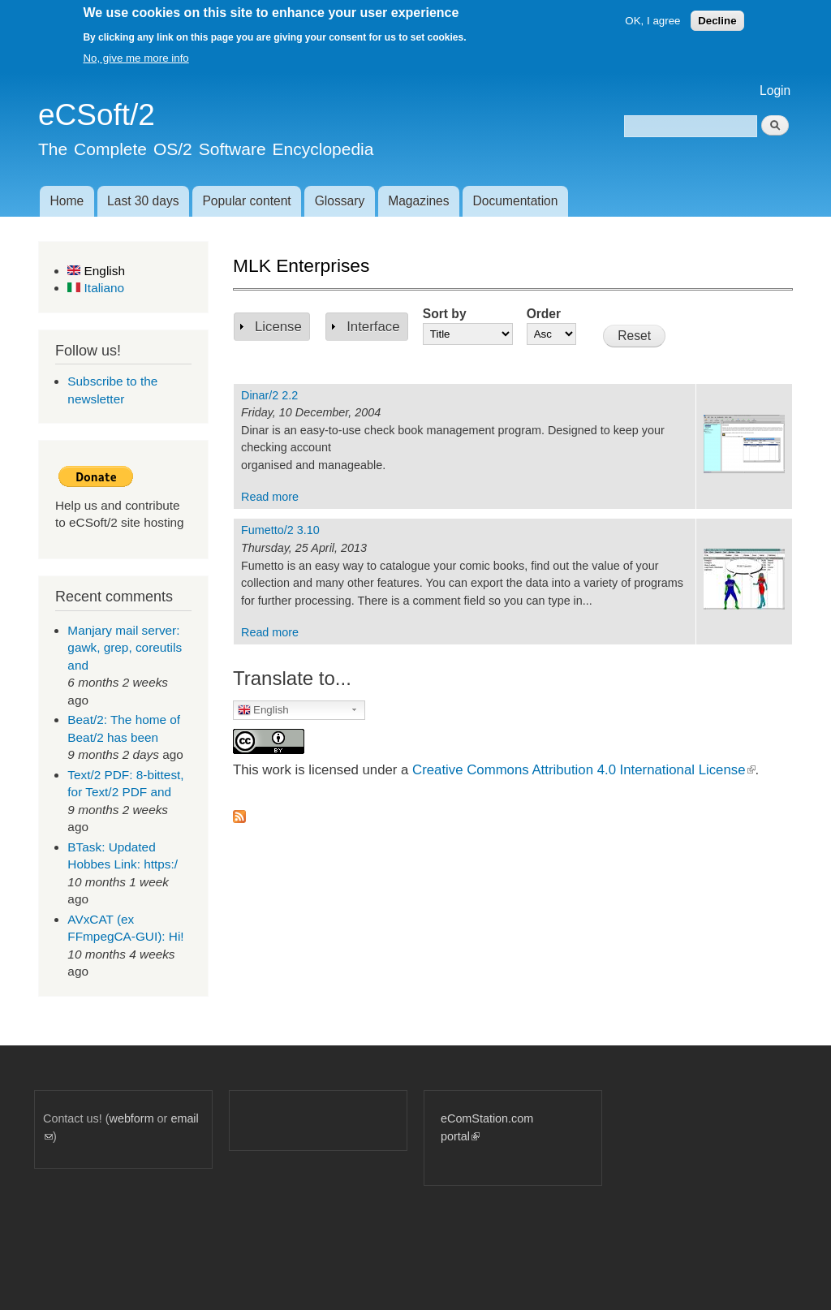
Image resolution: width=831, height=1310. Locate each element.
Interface (373, 326)
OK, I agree (652, 21)
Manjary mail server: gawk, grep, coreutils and (124, 647)
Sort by (445, 314)
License (278, 326)
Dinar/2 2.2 (269, 395)
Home (67, 201)
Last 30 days (143, 201)
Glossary (340, 201)
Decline (717, 21)
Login (775, 90)
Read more (270, 496)
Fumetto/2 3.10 (280, 530)
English (96, 271)
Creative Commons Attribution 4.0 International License (583, 770)
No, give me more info (135, 58)
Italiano (95, 288)
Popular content (246, 201)
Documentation (515, 201)
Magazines (418, 201)
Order (544, 314)
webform (132, 1118)
